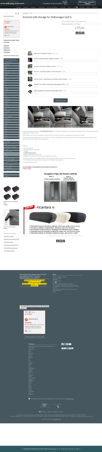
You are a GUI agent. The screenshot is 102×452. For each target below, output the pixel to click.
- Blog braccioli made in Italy (11, 239)
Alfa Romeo (7, 64)
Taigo (6, 144)
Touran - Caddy (8, 165)
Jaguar (6, 91)
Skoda (5, 131)
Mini (5, 108)
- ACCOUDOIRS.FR (9, 251)
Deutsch (25, 7)
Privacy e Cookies (57, 278)
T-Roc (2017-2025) (9, 159)
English (50, 411)
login (69, 7)
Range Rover (7, 121)
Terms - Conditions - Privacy (59, 276)
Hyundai (6, 89)
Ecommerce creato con (51, 419)
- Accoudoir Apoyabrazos (10, 248)
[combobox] (80, 24)
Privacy (82, 7)
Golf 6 (30, 13)
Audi (5, 67)
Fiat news (94, 7)
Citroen (6, 74)
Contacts (62, 7)
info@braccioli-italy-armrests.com (84, 416)
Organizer (6, 176)
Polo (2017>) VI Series (10, 146)
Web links (55, 279)
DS (5, 81)
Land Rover (7, 99)
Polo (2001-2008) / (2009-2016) (11, 162)
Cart (75, 7)
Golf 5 (6, 156)
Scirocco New (8, 167)
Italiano (19, 7)
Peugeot (6, 118)
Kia (5, 94)
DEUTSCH (38, 306)
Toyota (6, 138)
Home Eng (41, 7)
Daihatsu (6, 79)
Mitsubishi (6, 111)
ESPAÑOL (23, 308)
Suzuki (5, 135)
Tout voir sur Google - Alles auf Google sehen (34, 337)
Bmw (5, 69)
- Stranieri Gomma (9, 236)
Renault (6, 123)
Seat (5, 128)
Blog (88, 7)
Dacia (5, 77)
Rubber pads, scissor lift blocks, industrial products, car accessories (10, 61)
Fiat (5, 84)
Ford (5, 86)
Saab (5, 126)
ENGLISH (30, 306)
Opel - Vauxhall (7, 116)
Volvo (5, 173)
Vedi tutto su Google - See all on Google (34, 336)
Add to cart (60, 100)
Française (33, 7)
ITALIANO (23, 306)
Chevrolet (6, 72)
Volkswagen (25, 13)
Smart (5, 133)
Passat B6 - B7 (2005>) (10, 170)
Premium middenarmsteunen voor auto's (63, 283)
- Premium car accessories (11, 245)
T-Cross (7, 149)
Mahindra (6, 101)
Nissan (6, 113)
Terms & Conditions (52, 7)
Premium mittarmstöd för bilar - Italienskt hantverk (65, 285)
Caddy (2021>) (8, 151)
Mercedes (6, 106)
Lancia (5, 96)
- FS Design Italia (8, 242)
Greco (54, 291)
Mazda (6, 104)
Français (55, 411)
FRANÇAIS (45, 306)
